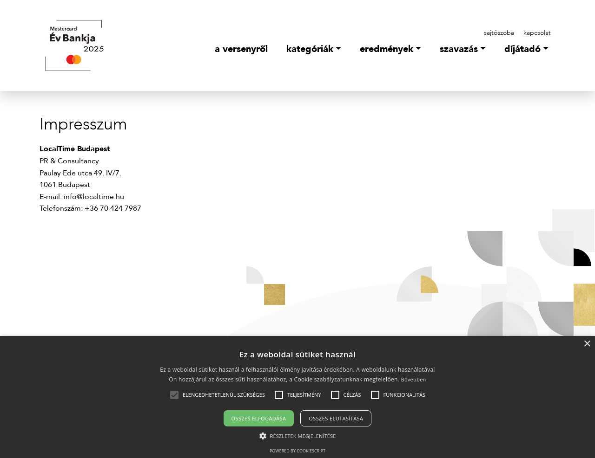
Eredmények (386, 49)
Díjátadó (522, 49)
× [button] (586, 344)
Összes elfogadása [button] (258, 418)
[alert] (297, 397)
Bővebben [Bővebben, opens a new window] (413, 379)
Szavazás (459, 49)
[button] (224, 395)
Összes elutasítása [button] (336, 418)
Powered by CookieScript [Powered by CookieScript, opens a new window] (297, 451)
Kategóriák (309, 49)
